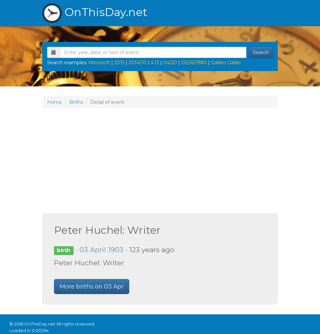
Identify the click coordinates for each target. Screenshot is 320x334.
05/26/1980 (194, 62)
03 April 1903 (101, 250)
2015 (119, 62)
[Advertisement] (160, 161)
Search (261, 52)
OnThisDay (94, 13)
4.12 (155, 62)
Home (54, 102)
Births (76, 102)
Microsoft (99, 62)
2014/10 (137, 62)
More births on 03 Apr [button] (92, 286)
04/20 (170, 62)
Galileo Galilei (225, 62)
